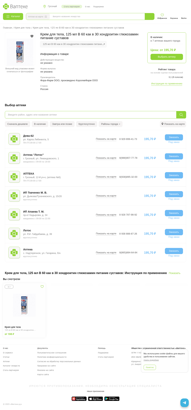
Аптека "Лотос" (33, 154)
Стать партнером (72, 6)
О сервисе (8, 352)
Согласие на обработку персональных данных (59, 361)
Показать (174, 273)
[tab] (173, 124)
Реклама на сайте (45, 370)
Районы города (110, 124)
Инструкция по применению (166, 83)
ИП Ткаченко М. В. (35, 192)
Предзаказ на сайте (46, 365)
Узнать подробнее (151, 360)
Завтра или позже (62, 124)
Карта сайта (43, 374)
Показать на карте (106, 138)
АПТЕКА (28, 173)
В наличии (40, 124)
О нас (87, 6)
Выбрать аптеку (167, 56)
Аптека (27, 249)
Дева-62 (28, 135)
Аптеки (6, 361)
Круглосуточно (87, 124)
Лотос (27, 230)
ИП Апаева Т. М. (33, 211)
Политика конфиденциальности (51, 356)
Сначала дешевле (17, 124)
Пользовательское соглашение (51, 352)
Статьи (6, 356)
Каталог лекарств (11, 365)
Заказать (174, 137)
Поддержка (98, 6)
